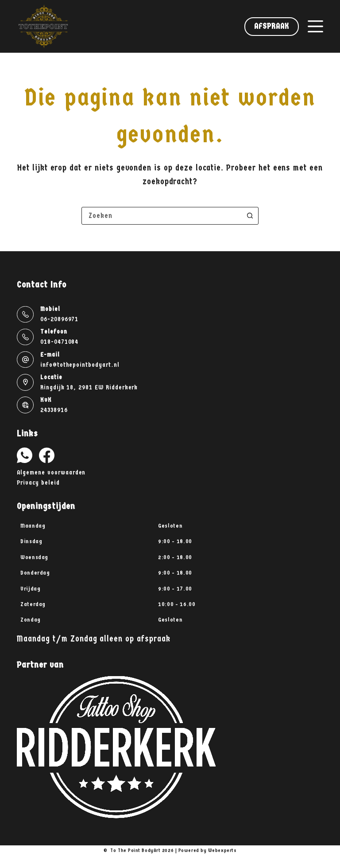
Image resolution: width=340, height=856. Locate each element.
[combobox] (161, 216)
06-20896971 (59, 319)
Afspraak (271, 26)
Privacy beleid (38, 482)
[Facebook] (46, 455)
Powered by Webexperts (207, 850)
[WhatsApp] (24, 455)
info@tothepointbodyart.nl (80, 365)
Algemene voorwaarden (51, 472)
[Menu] (315, 26)
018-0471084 (59, 342)
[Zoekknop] (249, 215)
